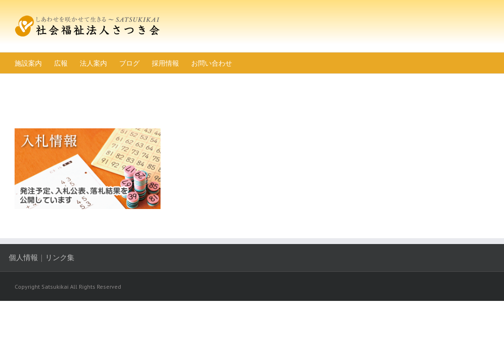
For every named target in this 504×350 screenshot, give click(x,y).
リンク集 (65, 278)
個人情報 (29, 278)
